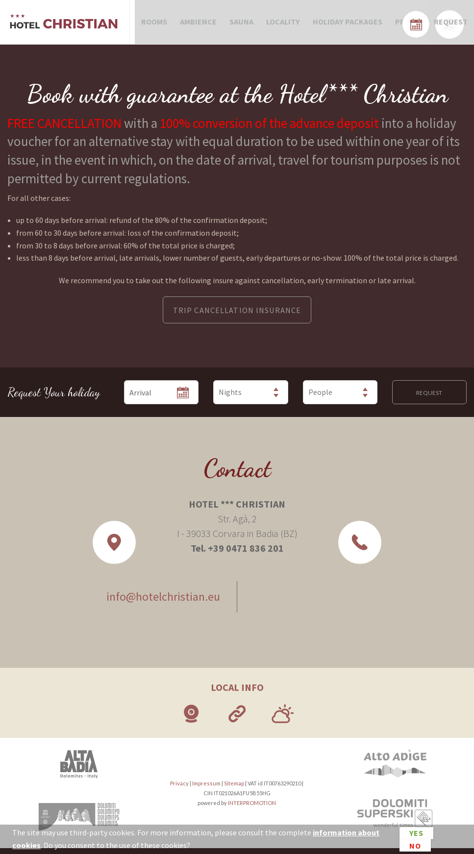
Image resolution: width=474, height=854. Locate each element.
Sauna (237, 24)
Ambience (195, 24)
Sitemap (234, 788)
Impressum (206, 788)
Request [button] (429, 398)
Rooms (153, 24)
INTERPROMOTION (252, 808)
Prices (397, 24)
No (415, 845)
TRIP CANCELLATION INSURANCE (237, 316)
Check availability (429, 22)
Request (438, 24)
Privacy (179, 788)
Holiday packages (339, 24)
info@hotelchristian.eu (160, 602)
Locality (276, 24)
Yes (416, 833)
